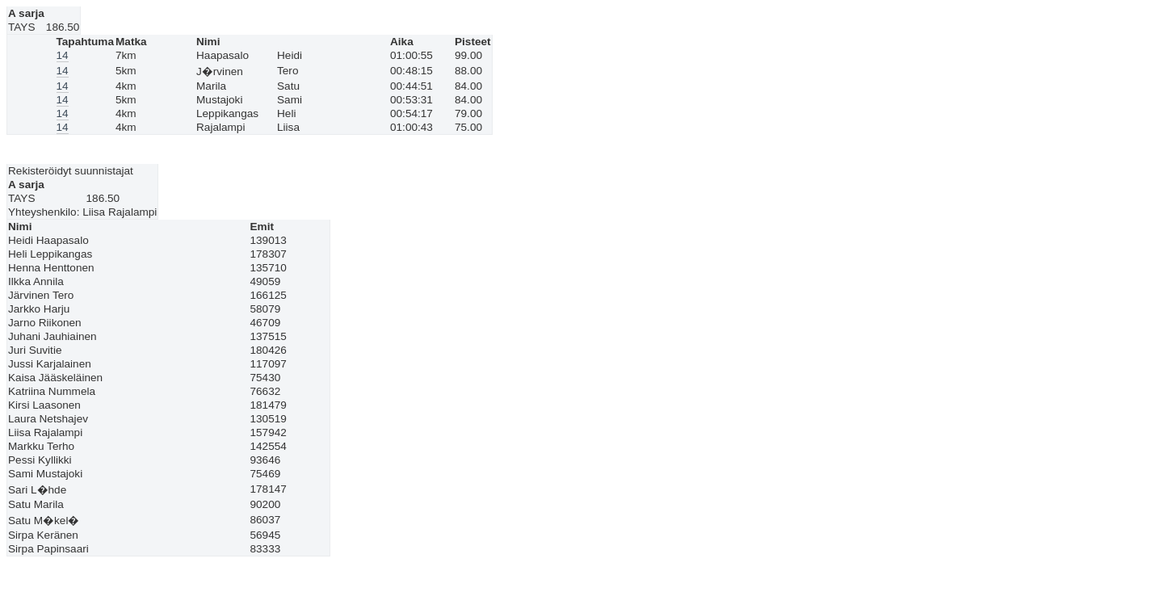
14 (63, 55)
